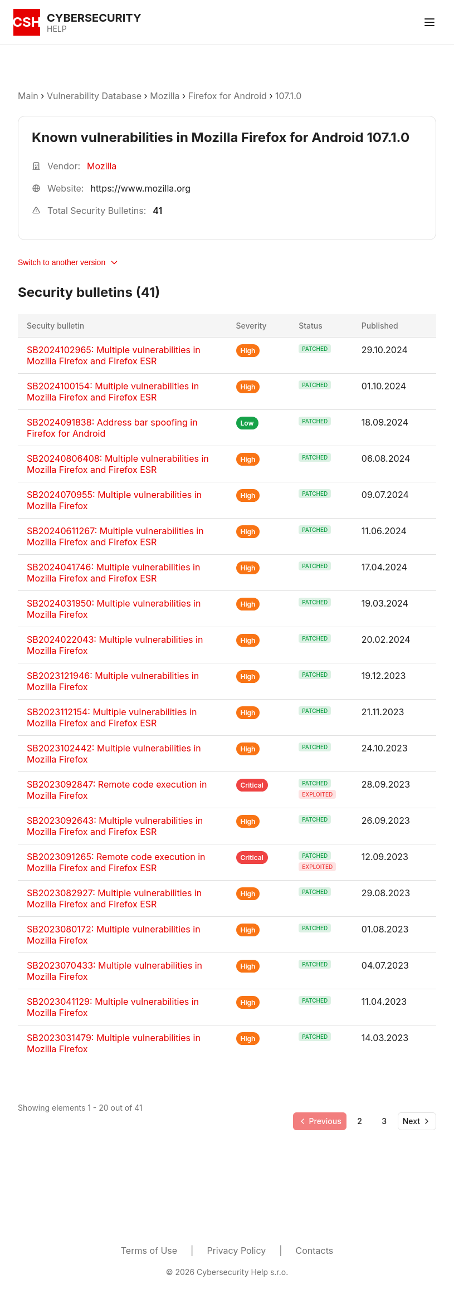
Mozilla (164, 95)
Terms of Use (149, 1250)
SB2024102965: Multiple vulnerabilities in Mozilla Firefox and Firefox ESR (114, 355)
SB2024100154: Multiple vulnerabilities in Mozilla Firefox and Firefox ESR (113, 391)
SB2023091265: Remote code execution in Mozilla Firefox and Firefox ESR (116, 862)
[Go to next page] (417, 1121)
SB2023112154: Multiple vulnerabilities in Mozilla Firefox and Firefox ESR (112, 717)
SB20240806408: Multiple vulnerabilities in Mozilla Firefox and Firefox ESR (118, 464)
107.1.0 (288, 95)
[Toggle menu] (429, 22)
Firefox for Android (227, 95)
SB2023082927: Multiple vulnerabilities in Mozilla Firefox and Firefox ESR (114, 898)
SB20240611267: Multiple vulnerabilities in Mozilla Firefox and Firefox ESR (115, 536)
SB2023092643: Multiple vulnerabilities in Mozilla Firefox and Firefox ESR (115, 826)
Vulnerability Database (94, 95)
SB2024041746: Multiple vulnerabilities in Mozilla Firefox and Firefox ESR (113, 572)
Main (28, 95)
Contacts (315, 1250)
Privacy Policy (236, 1250)
